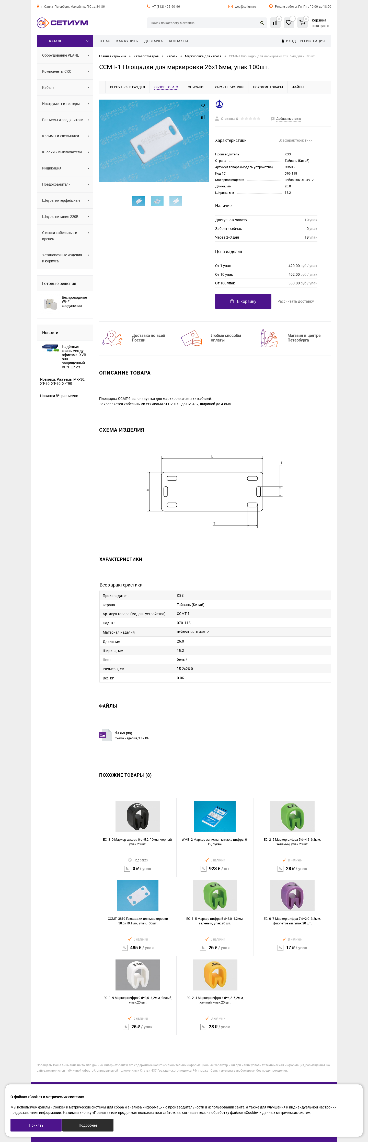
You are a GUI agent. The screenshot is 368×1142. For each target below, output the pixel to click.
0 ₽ (137, 872)
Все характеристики (296, 140)
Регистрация (312, 40)
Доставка (153, 40)
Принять (36, 1125)
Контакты (178, 40)
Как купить (127, 40)
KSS (288, 154)
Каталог (54, 41)
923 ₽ (215, 872)
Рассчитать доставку (296, 301)
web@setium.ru (245, 6)
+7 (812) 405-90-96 (166, 6)
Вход (291, 40)
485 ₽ (137, 951)
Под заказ (138, 860)
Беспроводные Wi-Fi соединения (74, 301)
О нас (105, 40)
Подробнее (88, 1125)
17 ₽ (292, 951)
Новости (50, 332)
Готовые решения (59, 283)
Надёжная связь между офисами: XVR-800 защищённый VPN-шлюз (75, 357)
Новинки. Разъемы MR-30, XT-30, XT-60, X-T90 (62, 381)
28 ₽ (292, 872)
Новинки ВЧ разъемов (59, 396)
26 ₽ (215, 951)
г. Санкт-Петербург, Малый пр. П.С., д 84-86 (73, 6)
